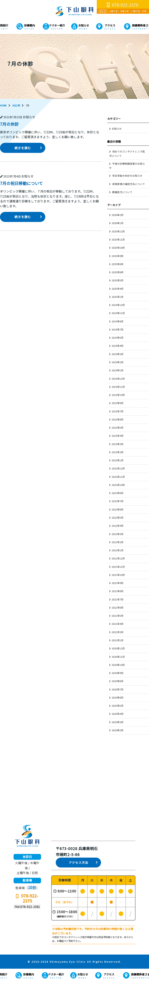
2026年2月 (117, 215)
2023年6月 (117, 419)
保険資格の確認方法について (128, 184)
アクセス (110, 25)
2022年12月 (118, 468)
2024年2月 (117, 362)
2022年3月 (117, 534)
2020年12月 (118, 648)
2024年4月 (117, 346)
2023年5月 (117, 427)
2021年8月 (117, 591)
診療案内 (29, 25)
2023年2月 (117, 452)
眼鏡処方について (122, 192)
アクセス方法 (78, 862)
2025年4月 (117, 288)
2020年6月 (117, 697)
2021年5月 (117, 615)
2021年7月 (117, 599)
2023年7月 (117, 411)
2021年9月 (117, 583)
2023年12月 (118, 378)
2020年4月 (117, 714)
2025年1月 (117, 297)
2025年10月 (118, 247)
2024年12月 (118, 305)
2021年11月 (118, 567)
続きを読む (23, 148)
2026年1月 (117, 223)
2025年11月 (118, 239)
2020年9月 (117, 673)
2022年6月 (117, 509)
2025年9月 (117, 256)
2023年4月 (117, 436)
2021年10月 (118, 575)
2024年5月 (117, 337)
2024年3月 (117, 354)
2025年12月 (118, 231)
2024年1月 (117, 370)
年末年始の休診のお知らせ (127, 175)
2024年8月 (117, 321)
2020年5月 (117, 705)
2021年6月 (117, 607)
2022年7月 (117, 501)
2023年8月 (117, 403)
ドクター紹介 (57, 25)
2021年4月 (117, 624)
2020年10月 (118, 665)
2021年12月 (118, 558)
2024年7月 (117, 329)
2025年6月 (117, 272)
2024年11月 (118, 313)
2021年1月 (117, 640)
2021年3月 (117, 632)
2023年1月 (117, 460)
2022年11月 (118, 477)
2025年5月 (117, 280)
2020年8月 (117, 681)
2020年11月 (118, 656)
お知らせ (83, 25)
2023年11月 (118, 387)
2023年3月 (117, 444)
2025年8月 (117, 264)
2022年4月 (117, 525)
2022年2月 (117, 542)
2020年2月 (117, 730)
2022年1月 (117, 550)
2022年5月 (117, 517)
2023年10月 (118, 395)
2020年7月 (117, 689)
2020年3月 (117, 722)
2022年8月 (117, 493)
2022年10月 (118, 485)
